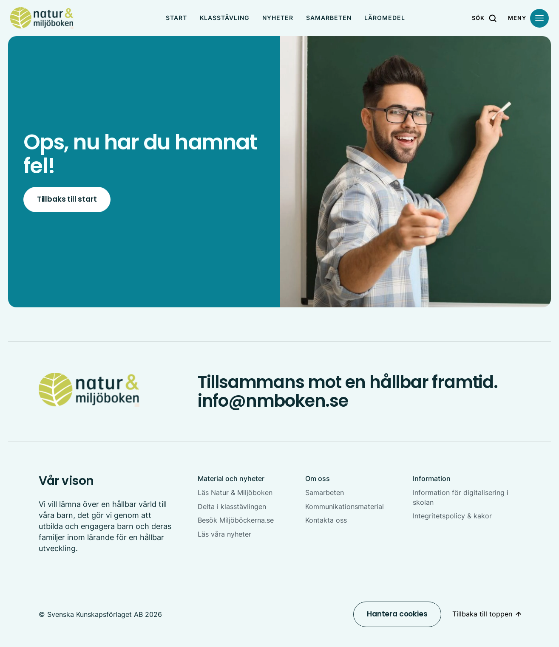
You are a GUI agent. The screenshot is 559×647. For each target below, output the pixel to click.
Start (176, 17)
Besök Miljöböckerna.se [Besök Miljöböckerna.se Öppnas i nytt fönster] (236, 520)
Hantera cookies (397, 614)
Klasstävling (225, 17)
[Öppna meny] (528, 18)
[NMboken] (42, 18)
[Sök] (485, 18)
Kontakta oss (326, 520)
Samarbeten (329, 17)
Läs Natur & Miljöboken (235, 492)
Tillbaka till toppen (482, 614)
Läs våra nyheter (224, 534)
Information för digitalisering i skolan (460, 497)
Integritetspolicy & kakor (452, 516)
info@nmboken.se (273, 401)
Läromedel (384, 17)
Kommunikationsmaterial (344, 506)
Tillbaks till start (67, 199)
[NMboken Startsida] (89, 390)
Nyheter (277, 17)
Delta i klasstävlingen (232, 506)
